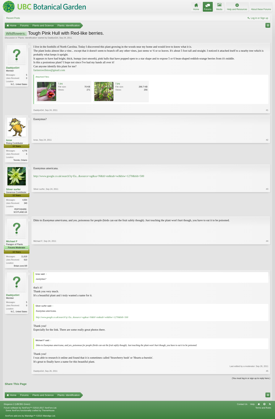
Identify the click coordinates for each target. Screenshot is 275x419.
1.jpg (60, 83)
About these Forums (261, 9)
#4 (267, 266)
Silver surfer (13, 189)
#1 (267, 110)
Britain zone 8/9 (20, 267)
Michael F (11, 242)
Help (252, 405)
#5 (267, 372)
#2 (267, 160)
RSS (270, 405)
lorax (9, 140)
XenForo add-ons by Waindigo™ (20, 417)
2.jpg (117, 83)
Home (258, 405)
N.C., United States (19, 84)
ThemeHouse (48, 411)
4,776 (24, 151)
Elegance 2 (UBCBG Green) (17, 405)
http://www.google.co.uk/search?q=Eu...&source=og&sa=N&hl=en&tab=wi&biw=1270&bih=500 (88, 176)
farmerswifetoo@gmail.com (49, 70)
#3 (267, 212)
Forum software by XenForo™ (30, 409)
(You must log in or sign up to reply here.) (251, 379)
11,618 (24, 257)
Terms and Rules (263, 409)
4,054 (24, 200)
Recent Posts (13, 18)
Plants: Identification (27, 38)
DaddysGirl (53, 38)
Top (264, 405)
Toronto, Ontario (20, 160)
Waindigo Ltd (49, 417)
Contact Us (242, 405)
